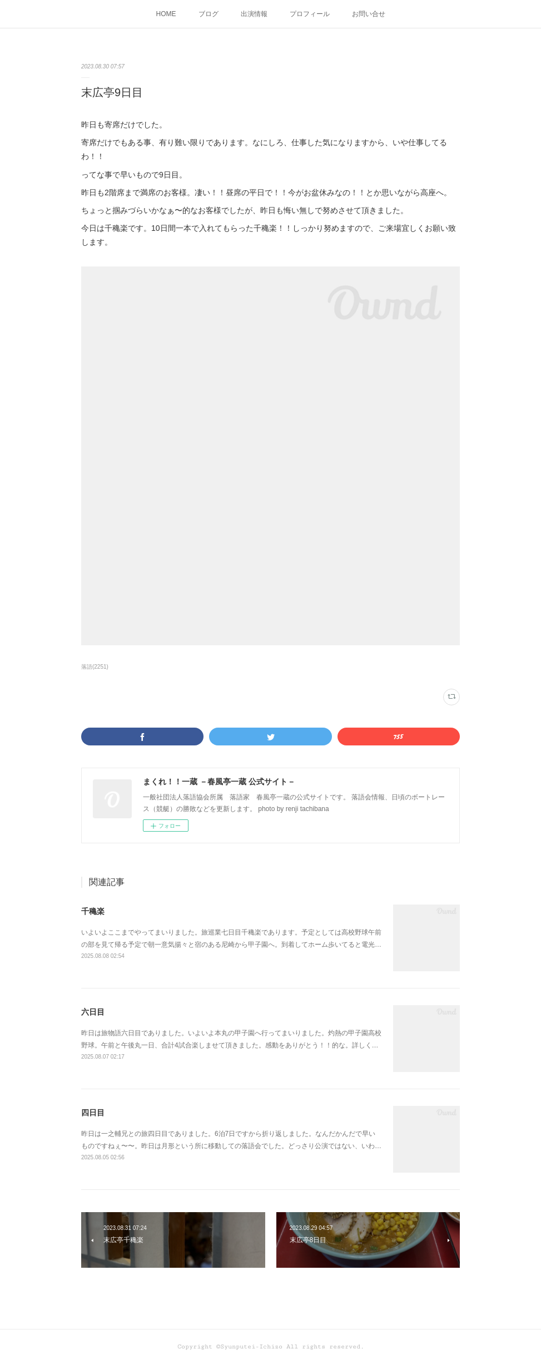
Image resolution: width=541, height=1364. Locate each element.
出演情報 (254, 14)
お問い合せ (368, 14)
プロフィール (310, 14)
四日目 (93, 1112)
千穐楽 (93, 911)
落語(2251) (94, 667)
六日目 (93, 1011)
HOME (166, 14)
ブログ (208, 14)
